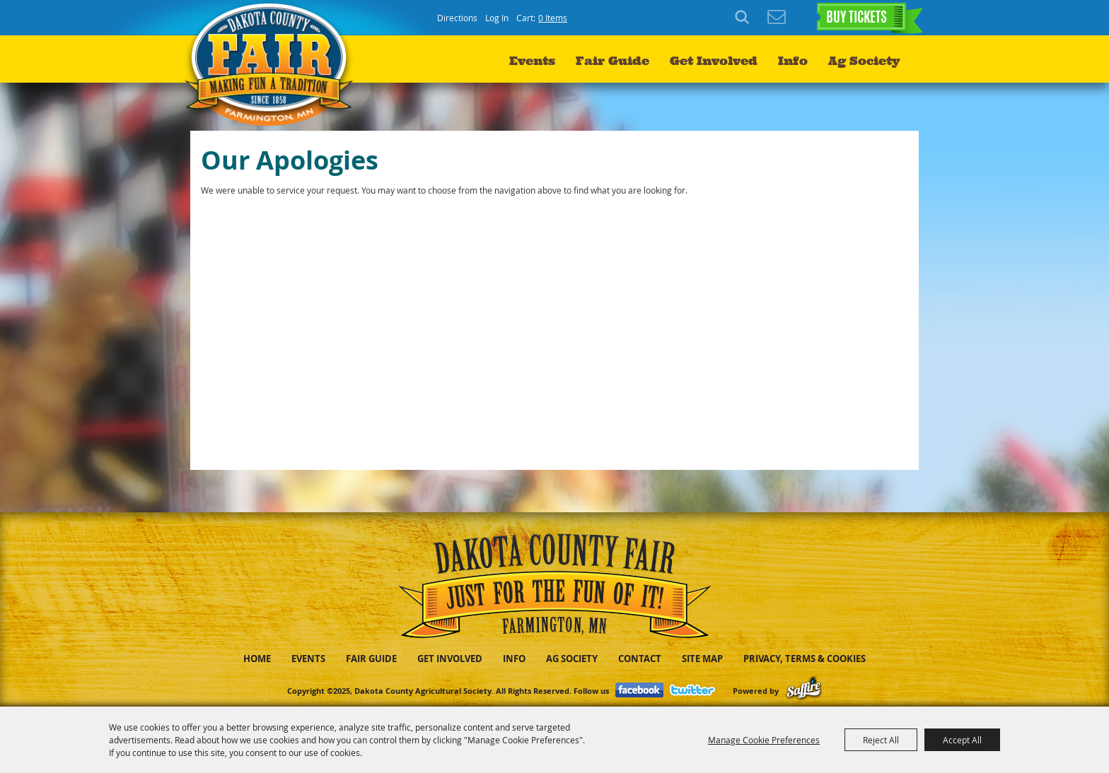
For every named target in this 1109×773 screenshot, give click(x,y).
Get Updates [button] (776, 18)
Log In (497, 17)
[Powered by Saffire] (804, 690)
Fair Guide (612, 61)
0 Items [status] (552, 17)
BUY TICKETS (856, 18)
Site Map (702, 658)
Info (793, 61)
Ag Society (864, 61)
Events (532, 61)
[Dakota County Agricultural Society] (273, 64)
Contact (639, 658)
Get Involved (713, 61)
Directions (457, 17)
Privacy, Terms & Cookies (804, 658)
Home (257, 658)
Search (744, 18)
